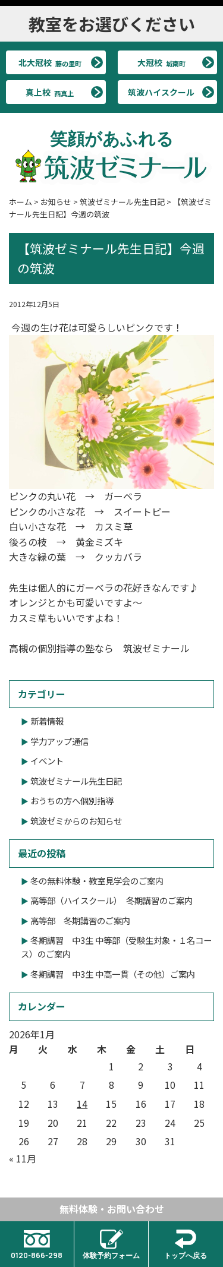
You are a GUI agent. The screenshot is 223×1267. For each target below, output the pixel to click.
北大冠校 (50, 61)
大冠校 (161, 61)
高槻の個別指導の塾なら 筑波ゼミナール (99, 648)
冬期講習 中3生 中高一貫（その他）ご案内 (112, 974)
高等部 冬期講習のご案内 (80, 920)
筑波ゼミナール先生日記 (76, 781)
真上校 (49, 91)
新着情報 (47, 721)
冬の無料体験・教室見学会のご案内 (97, 880)
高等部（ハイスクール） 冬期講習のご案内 (111, 900)
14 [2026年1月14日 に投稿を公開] (82, 1104)
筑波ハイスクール (161, 91)
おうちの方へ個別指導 (72, 800)
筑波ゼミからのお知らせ (76, 820)
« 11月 (22, 1158)
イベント (47, 760)
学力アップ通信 (59, 741)
